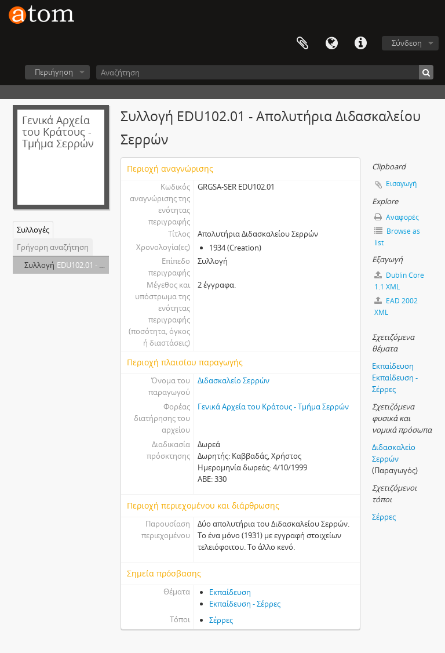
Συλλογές (33, 229)
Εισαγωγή (401, 183)
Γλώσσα (331, 43)
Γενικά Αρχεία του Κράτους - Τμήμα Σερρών (273, 406)
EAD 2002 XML (396, 306)
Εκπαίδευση (230, 592)
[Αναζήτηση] (264, 72)
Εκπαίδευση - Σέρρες (244, 603)
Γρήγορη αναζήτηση (53, 247)
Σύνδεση (407, 43)
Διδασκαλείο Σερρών (233, 380)
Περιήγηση (54, 72)
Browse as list (397, 237)
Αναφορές (396, 217)
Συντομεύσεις (360, 43)
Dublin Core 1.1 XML (399, 281)
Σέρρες (221, 620)
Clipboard (302, 43)
